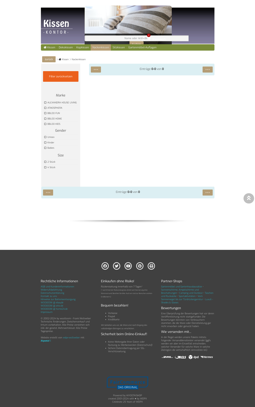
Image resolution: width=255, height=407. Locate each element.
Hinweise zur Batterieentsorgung (58, 299)
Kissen (49, 47)
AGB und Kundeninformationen (57, 286)
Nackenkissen (100, 47)
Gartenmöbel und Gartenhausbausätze (181, 286)
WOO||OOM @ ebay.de (52, 302)
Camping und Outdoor (191, 292)
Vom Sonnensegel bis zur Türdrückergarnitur (182, 298)
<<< (96, 69)
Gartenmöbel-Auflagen (142, 47)
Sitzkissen (119, 47)
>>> (207, 69)
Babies (49, 147)
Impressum (46, 312)
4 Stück (49, 167)
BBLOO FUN (52, 113)
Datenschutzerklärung (52, 292)
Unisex (49, 137)
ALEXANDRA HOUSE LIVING (60, 102)
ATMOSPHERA (53, 107)
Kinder (49, 142)
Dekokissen (66, 47)
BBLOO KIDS (52, 123)
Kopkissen (82, 47)
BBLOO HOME (53, 118)
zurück (49, 59)
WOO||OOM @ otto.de (52, 305)
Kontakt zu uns (49, 296)
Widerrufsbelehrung (51, 289)
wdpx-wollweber (71, 337)
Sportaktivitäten (187, 296)
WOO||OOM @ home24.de (54, 308)
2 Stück (49, 161)
